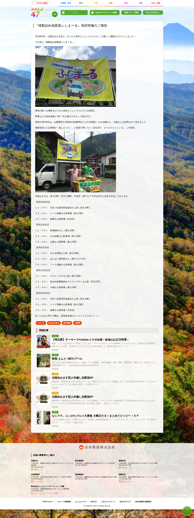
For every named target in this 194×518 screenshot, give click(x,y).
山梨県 (77, 323)
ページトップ (187, 511)
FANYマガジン (48, 502)
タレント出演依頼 (64, 502)
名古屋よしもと (127, 468)
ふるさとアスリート (108, 502)
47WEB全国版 (42, 3)
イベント (40, 323)
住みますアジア (125, 502)
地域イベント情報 (131, 12)
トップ (75, 12)
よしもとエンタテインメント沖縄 (46, 493)
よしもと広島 (38, 481)
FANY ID (93, 502)
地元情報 (66, 323)
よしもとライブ (80, 502)
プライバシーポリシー (84, 512)
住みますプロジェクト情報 (106, 12)
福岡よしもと (126, 481)
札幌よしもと (38, 469)
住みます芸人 (54, 323)
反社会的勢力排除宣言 (143, 502)
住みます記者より (153, 12)
